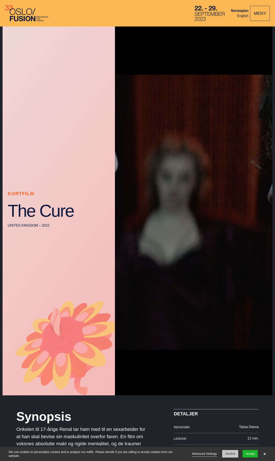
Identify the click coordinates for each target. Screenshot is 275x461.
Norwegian (239, 10)
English (242, 16)
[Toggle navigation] (260, 13)
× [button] (264, 454)
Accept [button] (250, 453)
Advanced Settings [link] (204, 453)
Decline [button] (230, 453)
